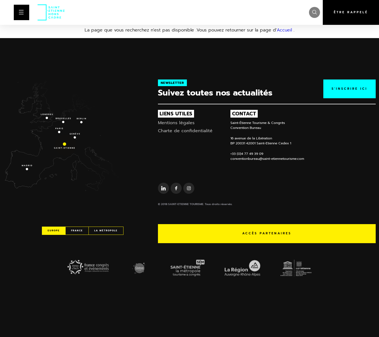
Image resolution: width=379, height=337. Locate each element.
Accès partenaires (266, 233)
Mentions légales (176, 123)
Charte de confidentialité (185, 131)
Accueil (284, 30)
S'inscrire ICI (349, 88)
